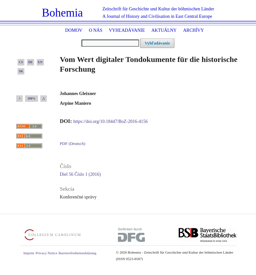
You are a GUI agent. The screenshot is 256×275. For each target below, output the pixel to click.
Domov (73, 30)
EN (40, 62)
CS (21, 62)
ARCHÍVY (193, 30)
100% (32, 98)
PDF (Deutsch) (72, 143)
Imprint (28, 253)
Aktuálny (164, 30)
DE (30, 62)
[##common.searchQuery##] (110, 43)
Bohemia (62, 12)
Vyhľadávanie (127, 30)
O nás (95, 30)
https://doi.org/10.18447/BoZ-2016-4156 (110, 121)
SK (21, 71)
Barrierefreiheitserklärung (77, 253)
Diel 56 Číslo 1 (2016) (80, 174)
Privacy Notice (47, 253)
